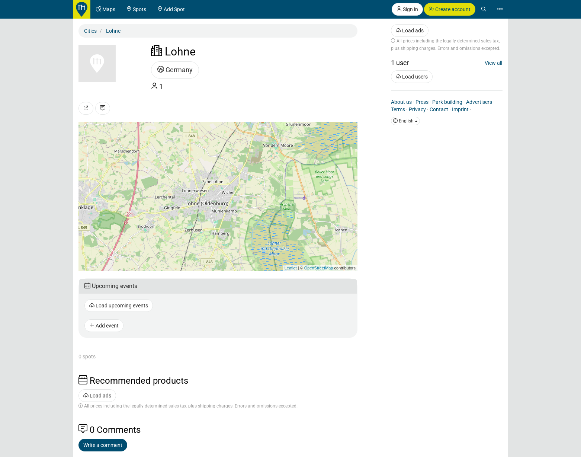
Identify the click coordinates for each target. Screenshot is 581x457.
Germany (175, 70)
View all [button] (493, 63)
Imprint (460, 109)
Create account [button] (450, 9)
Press (421, 102)
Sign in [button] (407, 9)
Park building (447, 102)
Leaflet (291, 268)
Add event (104, 326)
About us (401, 102)
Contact (439, 109)
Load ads (97, 396)
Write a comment (102, 445)
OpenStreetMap (318, 268)
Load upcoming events (118, 306)
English (405, 121)
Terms (398, 109)
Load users (412, 77)
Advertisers (479, 102)
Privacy (417, 109)
